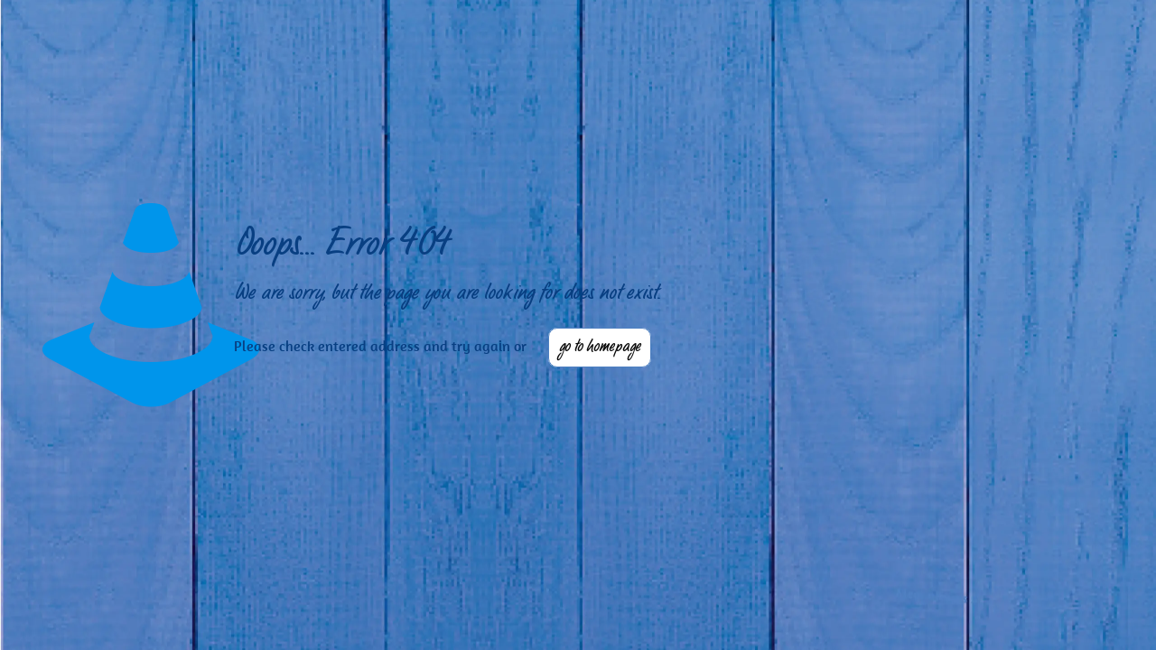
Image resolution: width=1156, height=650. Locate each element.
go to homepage (599, 348)
